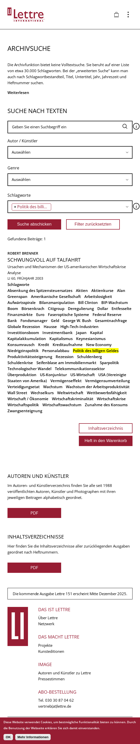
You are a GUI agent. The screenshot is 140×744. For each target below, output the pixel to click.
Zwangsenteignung (24, 410)
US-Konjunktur (53, 374)
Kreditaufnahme (68, 344)
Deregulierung (81, 308)
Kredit (43, 344)
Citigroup (56, 308)
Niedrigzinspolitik (23, 350)
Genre (13, 168)
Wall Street (17, 392)
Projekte (45, 645)
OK (8, 737)
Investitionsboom (23, 332)
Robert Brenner (22, 253)
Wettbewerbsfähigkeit (107, 392)
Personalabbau (55, 350)
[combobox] (70, 152)
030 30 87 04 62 (59, 700)
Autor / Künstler (22, 141)
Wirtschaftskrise (111, 398)
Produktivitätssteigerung (29, 356)
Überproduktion (21, 374)
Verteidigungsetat (23, 386)
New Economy (99, 344)
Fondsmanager (33, 320)
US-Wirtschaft (82, 374)
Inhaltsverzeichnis (105, 428)
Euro (40, 314)
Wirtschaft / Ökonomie (27, 398)
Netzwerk (46, 623)
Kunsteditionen (51, 651)
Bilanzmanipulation (57, 302)
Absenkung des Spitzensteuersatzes (39, 290)
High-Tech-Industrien (79, 326)
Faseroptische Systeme (68, 314)
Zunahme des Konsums (106, 404)
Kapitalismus (61, 338)
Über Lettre (48, 617)
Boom (12, 308)
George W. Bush (77, 320)
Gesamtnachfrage (111, 320)
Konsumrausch (21, 344)
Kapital (96, 332)
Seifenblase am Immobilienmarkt (66, 362)
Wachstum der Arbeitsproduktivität (98, 386)
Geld (55, 320)
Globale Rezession (23, 326)
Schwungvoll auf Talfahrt (44, 259)
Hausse (50, 326)
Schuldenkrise (20, 362)
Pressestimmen (51, 678)
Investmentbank (57, 332)
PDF (34, 513)
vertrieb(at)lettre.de (54, 706)
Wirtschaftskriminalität (72, 398)
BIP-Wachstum (114, 302)
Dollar (102, 308)
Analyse (14, 272)
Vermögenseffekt (66, 380)
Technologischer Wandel (29, 368)
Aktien (82, 290)
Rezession (65, 356)
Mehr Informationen (32, 737)
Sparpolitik (109, 362)
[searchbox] (70, 152)
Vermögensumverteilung (107, 380)
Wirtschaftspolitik (23, 404)
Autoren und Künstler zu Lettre (64, 672)
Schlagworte (19, 195)
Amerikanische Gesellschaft (56, 296)
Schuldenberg (89, 356)
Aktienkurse (102, 290)
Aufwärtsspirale (21, 302)
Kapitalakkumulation (26, 338)
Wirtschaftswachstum (61, 404)
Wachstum (52, 386)
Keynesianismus (91, 338)
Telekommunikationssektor (80, 368)
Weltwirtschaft (70, 392)
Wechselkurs (42, 392)
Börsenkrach (32, 308)
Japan (81, 332)
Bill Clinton (88, 302)
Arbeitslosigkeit (98, 296)
